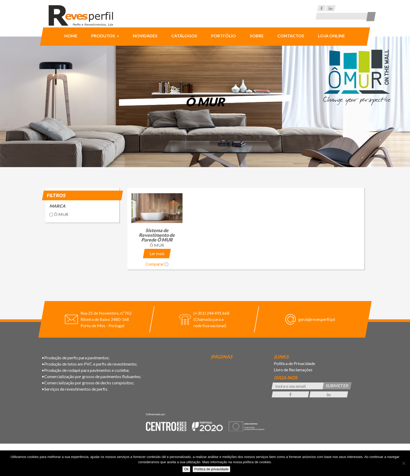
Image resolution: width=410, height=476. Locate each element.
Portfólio (223, 35)
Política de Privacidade (294, 363)
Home (70, 35)
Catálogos (184, 35)
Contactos (290, 35)
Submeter (337, 385)
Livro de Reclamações (293, 369)
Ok (186, 469)
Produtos (103, 35)
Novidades (145, 35)
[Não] (403, 463)
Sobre (257, 35)
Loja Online (331, 35)
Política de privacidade (211, 469)
